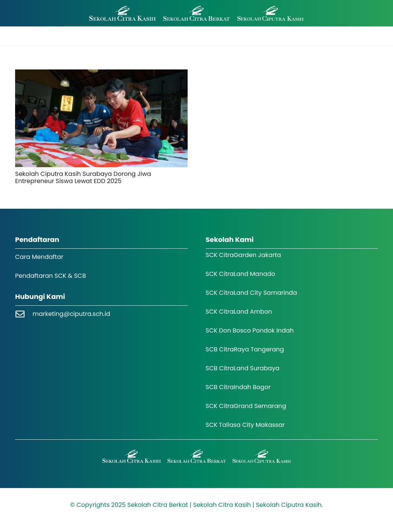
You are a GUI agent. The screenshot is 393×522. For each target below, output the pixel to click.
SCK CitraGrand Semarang (246, 406)
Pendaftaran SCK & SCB (50, 275)
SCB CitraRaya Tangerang (245, 349)
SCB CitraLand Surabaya (243, 368)
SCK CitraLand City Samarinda (251, 292)
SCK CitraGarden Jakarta (243, 255)
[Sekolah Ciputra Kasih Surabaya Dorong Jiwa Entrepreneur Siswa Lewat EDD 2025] (101, 118)
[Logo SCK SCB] (196, 13)
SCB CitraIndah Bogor (238, 387)
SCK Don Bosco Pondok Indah (250, 330)
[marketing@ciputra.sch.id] (23, 314)
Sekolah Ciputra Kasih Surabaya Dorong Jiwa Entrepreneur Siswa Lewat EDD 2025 (83, 177)
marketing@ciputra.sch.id (71, 314)
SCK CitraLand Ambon (239, 311)
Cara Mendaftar (39, 257)
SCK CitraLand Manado (240, 273)
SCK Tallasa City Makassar (245, 424)
